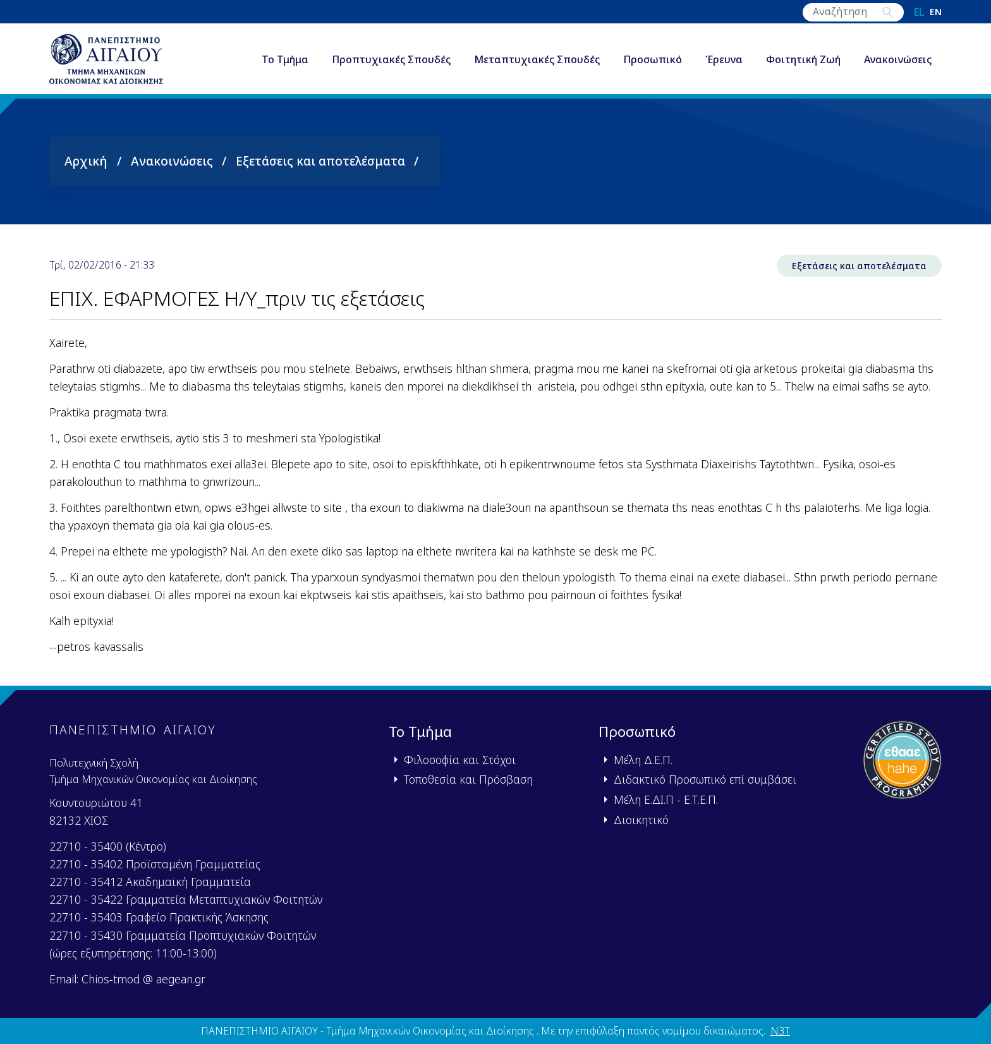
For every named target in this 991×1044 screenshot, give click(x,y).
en (936, 12)
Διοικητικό (641, 819)
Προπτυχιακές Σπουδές (391, 59)
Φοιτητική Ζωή (803, 59)
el (919, 12)
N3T (780, 1031)
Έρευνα (724, 59)
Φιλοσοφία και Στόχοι (460, 759)
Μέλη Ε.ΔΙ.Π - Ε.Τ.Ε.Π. (666, 799)
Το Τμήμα (285, 59)
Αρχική (85, 160)
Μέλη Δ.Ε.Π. (643, 759)
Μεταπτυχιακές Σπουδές (537, 59)
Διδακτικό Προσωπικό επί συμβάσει (705, 779)
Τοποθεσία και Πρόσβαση (468, 779)
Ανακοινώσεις (898, 59)
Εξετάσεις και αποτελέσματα (320, 160)
